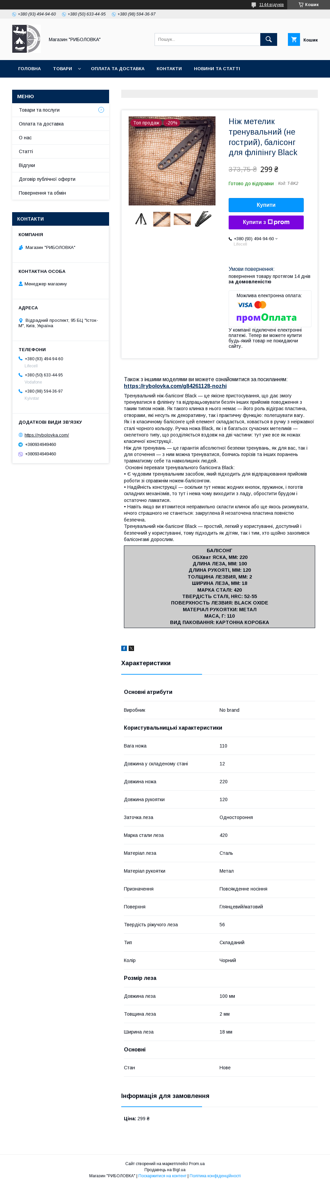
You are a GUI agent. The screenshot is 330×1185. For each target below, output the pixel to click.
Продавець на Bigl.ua (165, 1169)
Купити (266, 205)
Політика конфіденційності (215, 1176)
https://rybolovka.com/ (47, 435)
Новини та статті (217, 68)
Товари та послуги (39, 110)
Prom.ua (197, 1163)
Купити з (266, 222)
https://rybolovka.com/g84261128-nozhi (175, 386)
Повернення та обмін (42, 193)
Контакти (169, 68)
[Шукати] (268, 39)
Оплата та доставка (117, 68)
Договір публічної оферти (47, 179)
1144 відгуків (271, 4)
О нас (25, 137)
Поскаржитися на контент (162, 1176)
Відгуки (27, 165)
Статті (26, 151)
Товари (62, 68)
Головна (29, 68)
